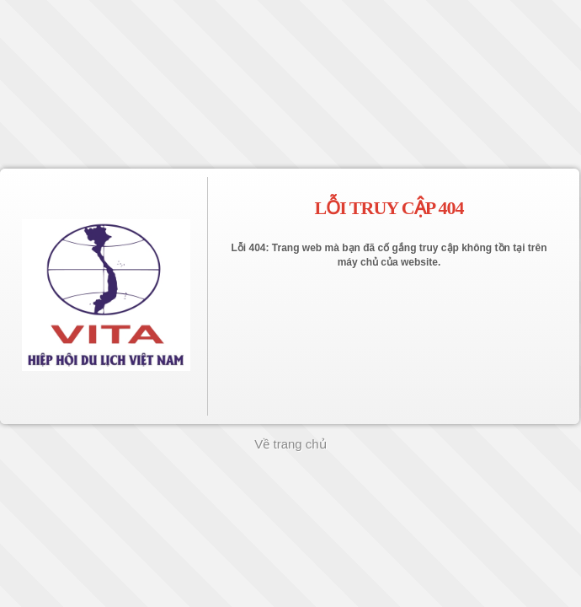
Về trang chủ (290, 444)
